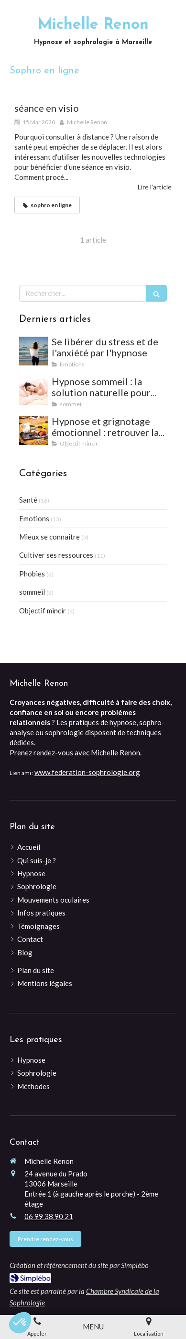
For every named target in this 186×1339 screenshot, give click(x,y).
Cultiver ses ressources (56, 555)
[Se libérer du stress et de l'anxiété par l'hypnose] (33, 351)
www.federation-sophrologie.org (87, 772)
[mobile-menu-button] (93, 1326)
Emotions (34, 518)
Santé (28, 499)
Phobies (32, 573)
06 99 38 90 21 (48, 1216)
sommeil (32, 591)
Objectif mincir (42, 610)
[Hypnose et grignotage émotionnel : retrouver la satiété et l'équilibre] (33, 430)
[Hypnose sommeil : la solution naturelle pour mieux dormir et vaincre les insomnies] (33, 390)
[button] (20, 1322)
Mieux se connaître (49, 536)
